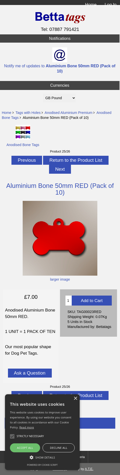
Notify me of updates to (60, 60)
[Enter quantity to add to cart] (68, 301)
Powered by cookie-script (42, 465)
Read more (26, 427)
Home (91, 4)
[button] (42, 457)
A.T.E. (89, 469)
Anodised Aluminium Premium (68, 113)
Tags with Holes (28, 113)
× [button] (75, 398)
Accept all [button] (25, 448)
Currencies (59, 85)
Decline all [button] (58, 448)
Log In (111, 4)
